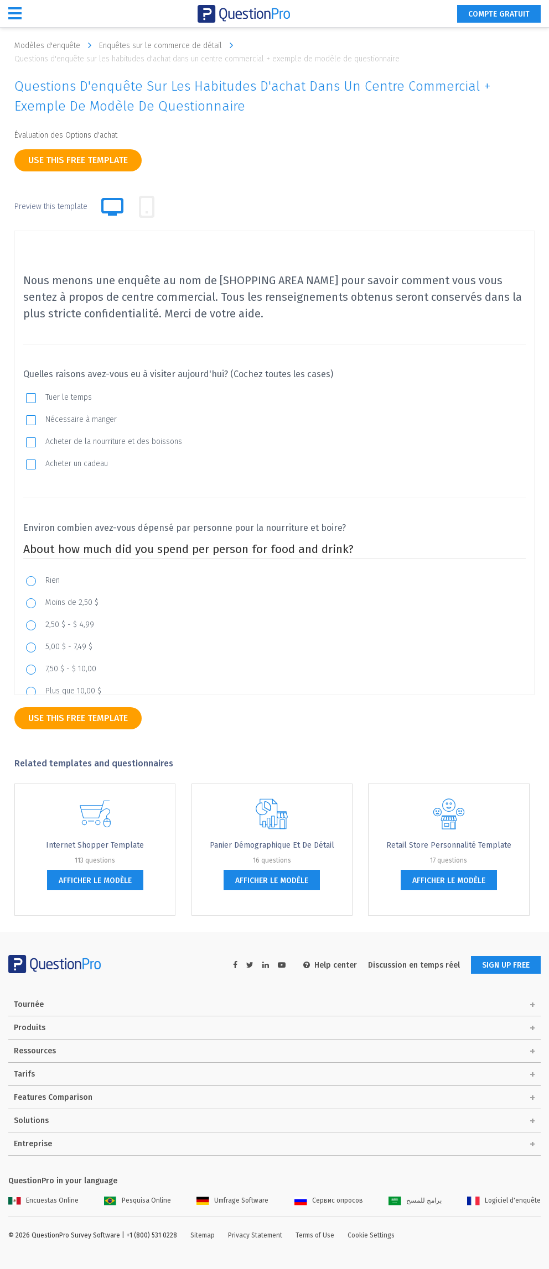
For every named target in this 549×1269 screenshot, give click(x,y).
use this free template (78, 160)
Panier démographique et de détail (272, 845)
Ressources (35, 1051)
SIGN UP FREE (506, 965)
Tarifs (24, 1074)
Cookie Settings (371, 1235)
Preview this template (50, 206)
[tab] (146, 207)
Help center (330, 965)
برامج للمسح (415, 1200)
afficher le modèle (95, 880)
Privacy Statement (255, 1235)
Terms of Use (315, 1235)
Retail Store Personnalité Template (448, 845)
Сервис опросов (328, 1200)
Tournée (29, 1004)
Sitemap (202, 1235)
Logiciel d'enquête (504, 1200)
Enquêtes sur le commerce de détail (169, 45)
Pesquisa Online (137, 1200)
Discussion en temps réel (414, 965)
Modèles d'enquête (55, 45)
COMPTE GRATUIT (499, 14)
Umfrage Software (232, 1200)
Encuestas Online (43, 1200)
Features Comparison (53, 1097)
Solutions (31, 1120)
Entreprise (33, 1143)
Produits (29, 1027)
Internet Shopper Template (95, 845)
